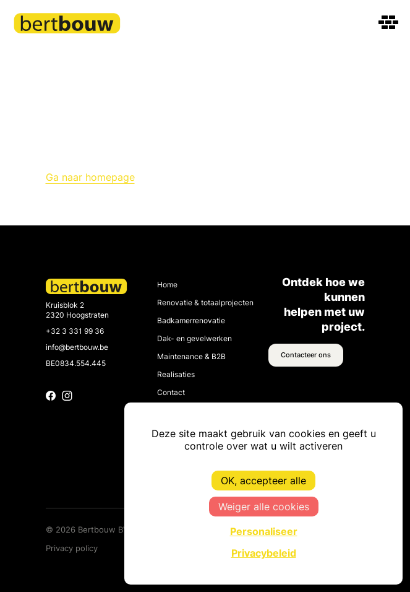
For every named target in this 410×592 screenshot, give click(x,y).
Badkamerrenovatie (191, 320)
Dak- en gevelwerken (194, 338)
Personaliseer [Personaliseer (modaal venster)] (263, 531)
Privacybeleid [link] (263, 553)
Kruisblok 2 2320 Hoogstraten (77, 310)
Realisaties (176, 374)
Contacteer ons (306, 354)
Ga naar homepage (90, 177)
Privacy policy (72, 548)
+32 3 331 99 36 (75, 331)
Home (167, 285)
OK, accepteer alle (263, 480)
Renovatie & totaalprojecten (205, 302)
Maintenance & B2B (191, 356)
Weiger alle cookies (263, 506)
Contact (171, 392)
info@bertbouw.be (77, 347)
